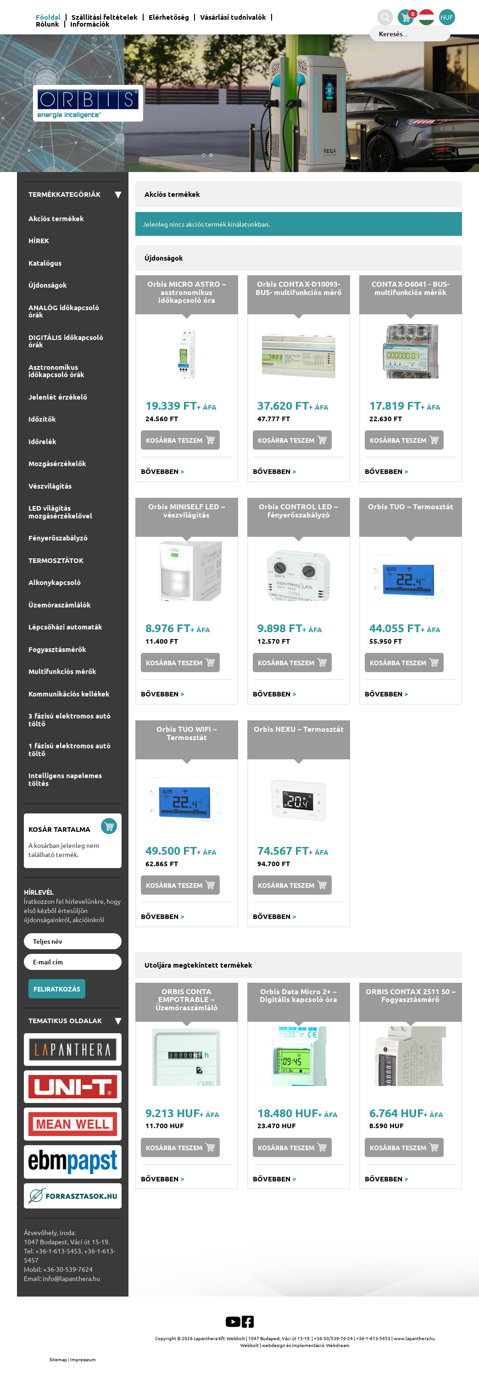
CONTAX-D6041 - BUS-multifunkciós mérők (410, 288)
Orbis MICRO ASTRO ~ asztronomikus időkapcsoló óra (186, 292)
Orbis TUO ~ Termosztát (410, 506)
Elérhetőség (169, 17)
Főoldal (48, 17)
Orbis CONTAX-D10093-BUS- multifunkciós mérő (299, 288)
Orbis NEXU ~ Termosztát (299, 729)
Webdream (338, 1345)
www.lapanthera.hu (414, 1338)
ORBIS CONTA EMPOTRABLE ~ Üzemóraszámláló (187, 999)
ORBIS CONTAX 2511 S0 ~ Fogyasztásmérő (411, 995)
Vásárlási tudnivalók (233, 17)
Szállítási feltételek (105, 17)
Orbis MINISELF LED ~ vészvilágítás (186, 510)
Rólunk (47, 24)
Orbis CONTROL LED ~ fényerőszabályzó (298, 510)
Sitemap (59, 1359)
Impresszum (83, 1359)
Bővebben (162, 471)
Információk (90, 24)
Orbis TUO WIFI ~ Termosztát (186, 733)
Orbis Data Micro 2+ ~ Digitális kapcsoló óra (298, 995)
